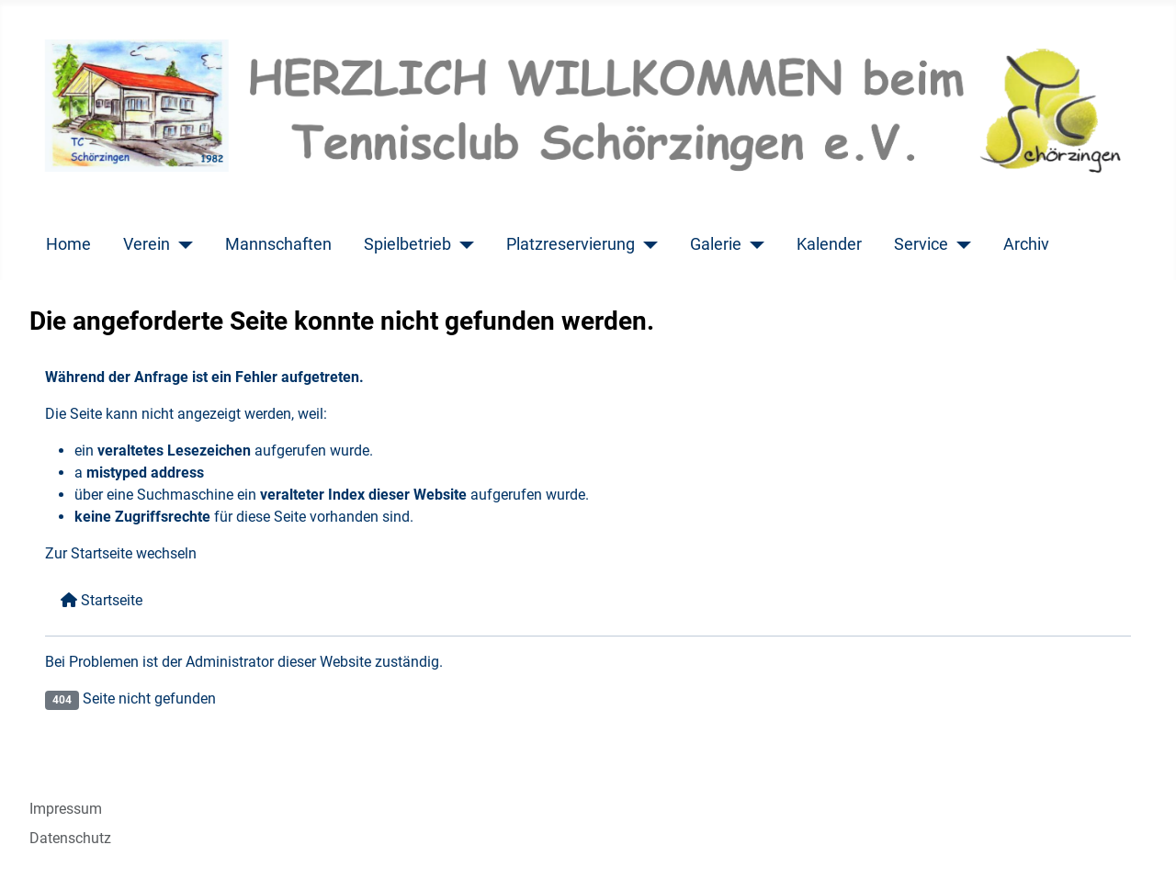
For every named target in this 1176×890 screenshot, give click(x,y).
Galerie (715, 244)
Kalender (829, 244)
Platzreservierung (570, 244)
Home (68, 244)
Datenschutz (70, 838)
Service (921, 244)
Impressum (65, 808)
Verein (146, 244)
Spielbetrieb (407, 244)
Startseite (101, 600)
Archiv (1026, 244)
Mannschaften (278, 244)
